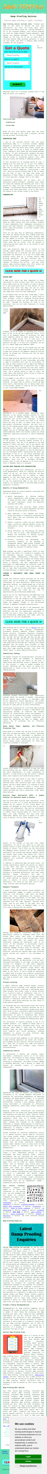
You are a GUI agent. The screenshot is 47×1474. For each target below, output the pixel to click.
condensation (14, 220)
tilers (24, 1210)
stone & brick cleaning (20, 1208)
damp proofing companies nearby (28, 1254)
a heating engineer (28, 1204)
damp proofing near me (31, 1260)
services (27, 648)
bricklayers (37, 1206)
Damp (4, 551)
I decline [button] (28, 1461)
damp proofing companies (31, 1406)
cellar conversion (17, 1214)
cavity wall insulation (12, 1206)
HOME (22, 12)
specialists (7, 1217)
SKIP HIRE (16, 1212)
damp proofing (22, 39)
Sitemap (4, 1451)
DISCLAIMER (41, 12)
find (9, 1391)
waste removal (36, 1212)
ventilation (29, 1142)
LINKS (26, 12)
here (4, 1419)
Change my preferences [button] (28, 1466)
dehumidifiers (36, 533)
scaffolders (7, 1202)
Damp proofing (8, 627)
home (23, 1189)
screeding (40, 1210)
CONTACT (35, 12)
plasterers (7, 1204)
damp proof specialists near (25, 1268)
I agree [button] (28, 1457)
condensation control (36, 1132)
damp (4, 93)
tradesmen (6, 1197)
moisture (33, 510)
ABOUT (30, 12)
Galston (34, 627)
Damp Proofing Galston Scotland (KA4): (18, 24)
